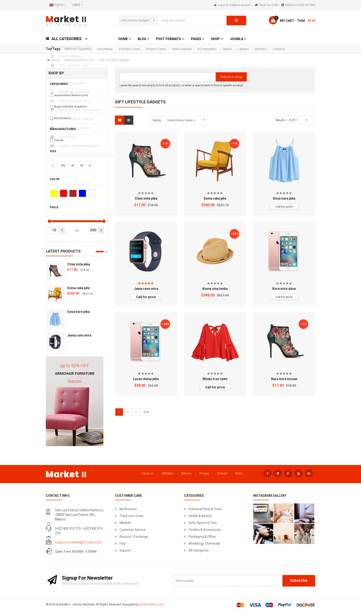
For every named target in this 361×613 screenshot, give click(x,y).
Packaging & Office (202, 536)
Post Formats (168, 39)
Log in (221, 5)
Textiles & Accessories (205, 530)
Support (125, 550)
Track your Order (131, 516)
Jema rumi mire (79, 335)
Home (123, 39)
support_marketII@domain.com (78, 542)
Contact (222, 473)
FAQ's (239, 473)
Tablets (227, 49)
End (146, 412)
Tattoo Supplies (182, 49)
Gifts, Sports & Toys (203, 523)
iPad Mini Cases (129, 49)
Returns (186, 473)
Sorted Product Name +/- (182, 120)
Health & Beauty (200, 516)
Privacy (204, 473)
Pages (196, 39)
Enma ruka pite (78, 288)
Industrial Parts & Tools (205, 509)
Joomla (236, 39)
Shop (215, 39)
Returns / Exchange (133, 536)
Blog (142, 39)
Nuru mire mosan (284, 379)
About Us (148, 473)
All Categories (199, 550)
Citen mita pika (78, 264)
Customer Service (132, 530)
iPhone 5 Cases (156, 49)
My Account (128, 509)
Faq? (122, 543)
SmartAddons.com (151, 604)
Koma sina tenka (215, 289)
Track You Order (268, 5)
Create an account (240, 5)
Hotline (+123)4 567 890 (300, 5)
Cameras (279, 49)
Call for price (284, 206)
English (57, 4)
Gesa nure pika (78, 312)
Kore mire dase (284, 289)
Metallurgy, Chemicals (204, 543)
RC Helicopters (207, 49)
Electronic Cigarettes (78, 49)
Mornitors (261, 49)
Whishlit (125, 523)
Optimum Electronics (79, 60)
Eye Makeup (105, 49)
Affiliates (167, 473)
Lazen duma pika (146, 379)
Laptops (243, 49)
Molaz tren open (215, 379)
